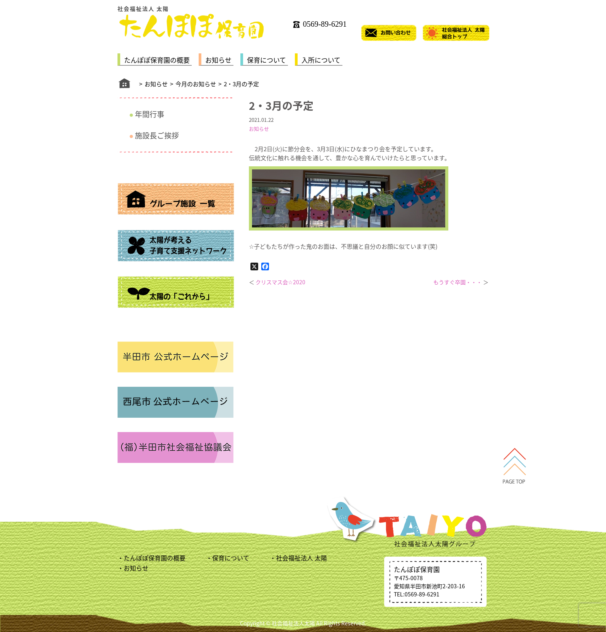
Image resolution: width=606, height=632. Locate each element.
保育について (266, 60)
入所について (320, 60)
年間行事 (149, 114)
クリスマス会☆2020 (280, 282)
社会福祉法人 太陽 (301, 557)
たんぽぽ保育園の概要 (157, 60)
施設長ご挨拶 (157, 135)
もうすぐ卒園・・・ (457, 282)
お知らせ (218, 60)
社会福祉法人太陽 (293, 623)
